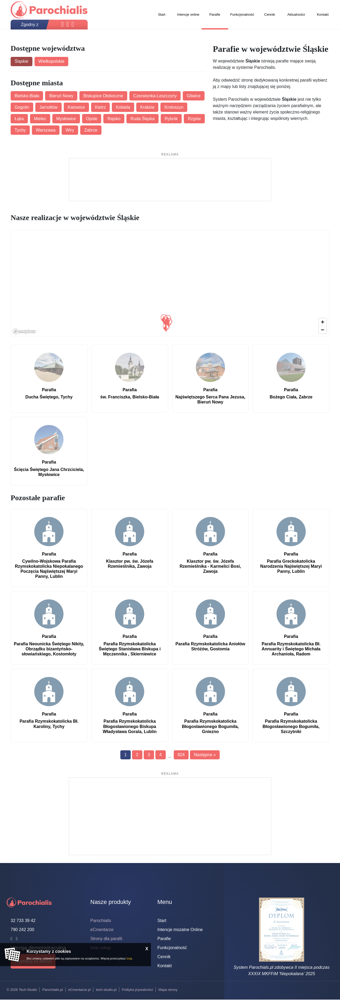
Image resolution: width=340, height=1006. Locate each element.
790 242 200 (22, 929)
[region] (170, 283)
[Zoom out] (322, 330)
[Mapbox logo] (24, 332)
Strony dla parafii (106, 938)
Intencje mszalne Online (180, 929)
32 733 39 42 (23, 920)
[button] (166, 327)
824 (181, 754)
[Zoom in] (322, 322)
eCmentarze (101, 929)
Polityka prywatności (137, 990)
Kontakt (165, 965)
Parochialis (100, 920)
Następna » (205, 754)
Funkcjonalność (172, 947)
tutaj (129, 958)
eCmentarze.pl (79, 990)
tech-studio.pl (106, 990)
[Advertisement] (170, 180)
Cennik (164, 956)
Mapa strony (167, 990)
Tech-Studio (28, 990)
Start (162, 920)
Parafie (164, 938)
